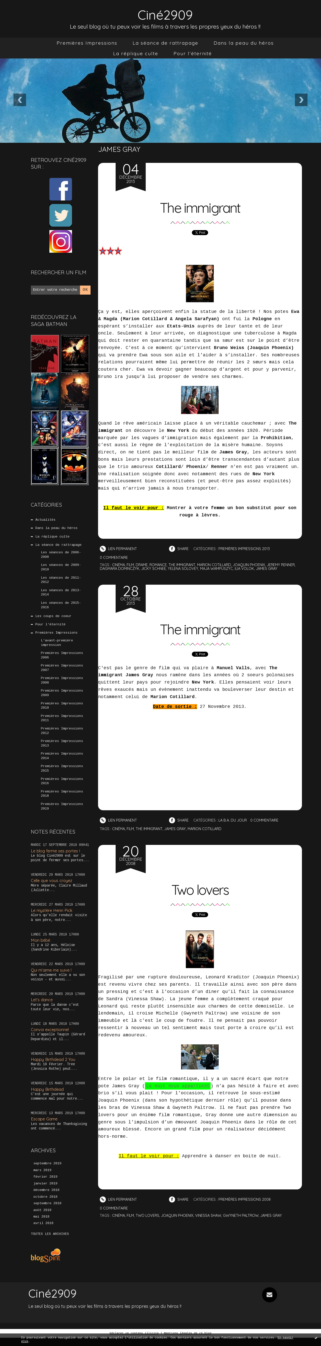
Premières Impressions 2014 (62, 762)
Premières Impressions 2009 (62, 697)
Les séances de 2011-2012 (61, 581)
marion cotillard (218, 564)
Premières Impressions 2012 (62, 736)
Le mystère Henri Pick (52, 917)
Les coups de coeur (53, 619)
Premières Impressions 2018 (62, 800)
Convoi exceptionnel (50, 1037)
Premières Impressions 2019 (62, 813)
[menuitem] (87, 43)
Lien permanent (119, 548)
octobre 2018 (45, 1205)
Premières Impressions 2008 (62, 685)
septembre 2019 (47, 1171)
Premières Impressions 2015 (62, 775)
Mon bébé (41, 947)
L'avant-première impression (57, 646)
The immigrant (200, 207)
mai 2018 (41, 1225)
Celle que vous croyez (52, 888)
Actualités (45, 520)
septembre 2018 (47, 1211)
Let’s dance (42, 1007)
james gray (287, 568)
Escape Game (44, 1126)
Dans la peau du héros (244, 43)
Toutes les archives (50, 1242)
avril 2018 (43, 1232)
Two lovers (200, 889)
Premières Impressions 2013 (62, 749)
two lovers (149, 1215)
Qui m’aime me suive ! (52, 977)
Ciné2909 (165, 14)
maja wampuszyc (235, 568)
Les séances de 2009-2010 (61, 568)
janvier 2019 (45, 1191)
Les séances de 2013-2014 (61, 594)
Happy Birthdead (47, 1096)
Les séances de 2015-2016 (61, 607)
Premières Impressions (87, 43)
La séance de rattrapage (165, 43)
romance (160, 564)
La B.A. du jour (234, 820)
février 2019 (45, 1185)
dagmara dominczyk (136, 568)
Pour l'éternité (193, 53)
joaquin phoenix (254, 564)
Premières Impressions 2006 (62, 659)
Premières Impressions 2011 (62, 723)
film (131, 564)
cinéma (118, 564)
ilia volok (265, 568)
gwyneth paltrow (243, 1215)
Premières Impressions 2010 (62, 710)
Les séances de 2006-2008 (61, 556)
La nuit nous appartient (178, 1086)
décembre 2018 (46, 1198)
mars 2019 (42, 1178)
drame (143, 564)
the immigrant (185, 564)
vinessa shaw (210, 1215)
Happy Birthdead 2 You (53, 1066)
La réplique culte (135, 53)
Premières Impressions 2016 (62, 788)
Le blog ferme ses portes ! (56, 858)
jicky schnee (171, 568)
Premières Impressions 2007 (62, 671)
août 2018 (42, 1218)
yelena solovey (201, 568)
